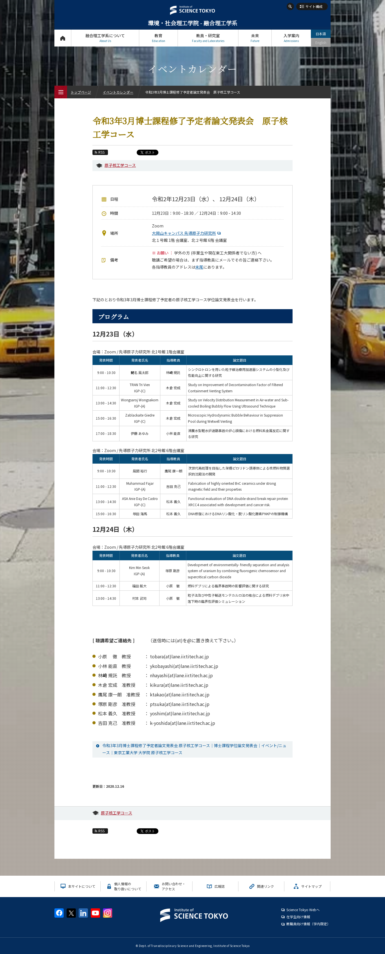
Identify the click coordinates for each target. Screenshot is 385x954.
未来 (254, 38)
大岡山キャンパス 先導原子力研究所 (187, 233)
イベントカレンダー (118, 92)
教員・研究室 (208, 38)
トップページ (62, 38)
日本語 (321, 33)
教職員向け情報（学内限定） (308, 923)
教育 (158, 38)
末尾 (199, 267)
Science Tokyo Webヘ (303, 909)
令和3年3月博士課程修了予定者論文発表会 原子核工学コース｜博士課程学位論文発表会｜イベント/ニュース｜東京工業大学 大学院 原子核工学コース (194, 749)
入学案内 (291, 38)
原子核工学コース (120, 165)
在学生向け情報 (298, 916)
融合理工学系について (105, 38)
